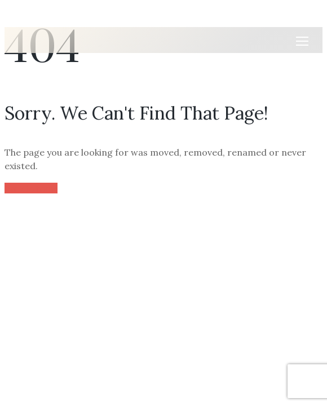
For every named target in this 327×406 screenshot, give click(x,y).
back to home (31, 188)
